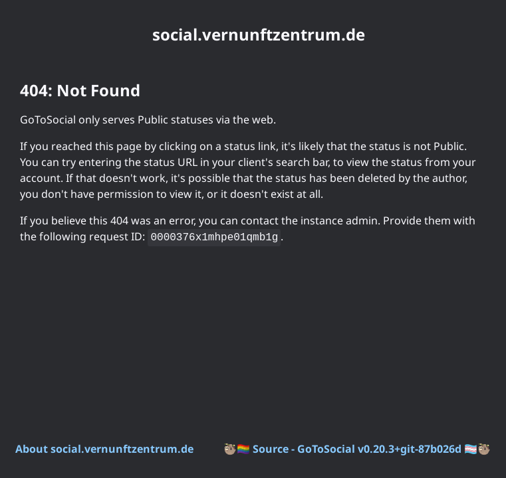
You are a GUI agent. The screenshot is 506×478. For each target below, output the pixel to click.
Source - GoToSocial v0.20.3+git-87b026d (357, 448)
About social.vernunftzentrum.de (104, 448)
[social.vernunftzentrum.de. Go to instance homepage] (253, 34)
